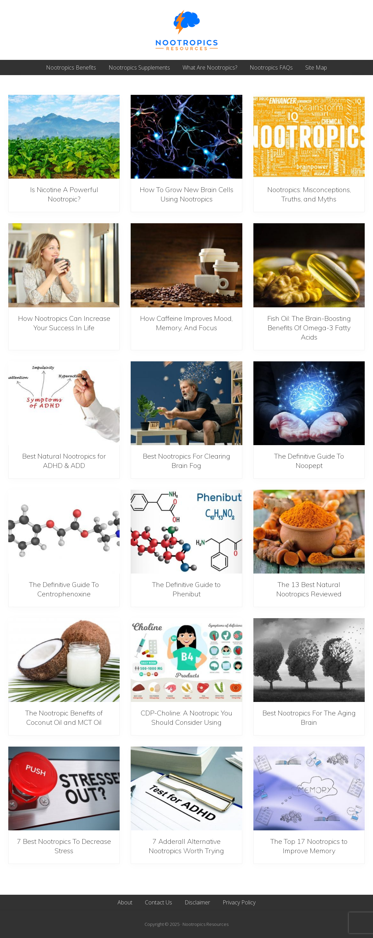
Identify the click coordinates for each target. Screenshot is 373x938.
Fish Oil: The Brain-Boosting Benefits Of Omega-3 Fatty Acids (309, 327)
